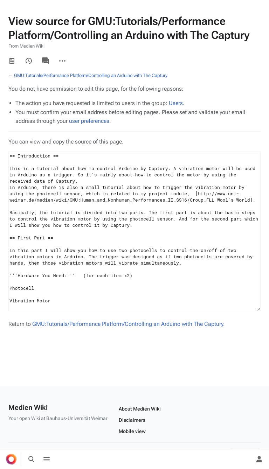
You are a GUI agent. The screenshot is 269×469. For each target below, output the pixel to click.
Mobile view (132, 431)
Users (176, 103)
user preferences (89, 121)
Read (11, 60)
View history (28, 60)
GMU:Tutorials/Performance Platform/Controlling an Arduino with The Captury (90, 75)
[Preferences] (244, 459)
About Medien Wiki (140, 409)
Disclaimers (132, 420)
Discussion (45, 60)
